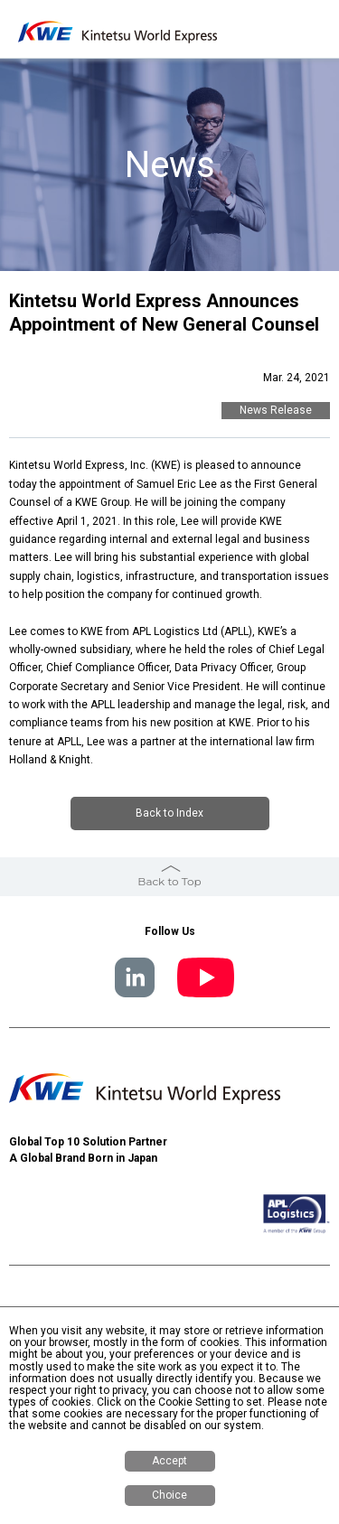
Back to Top (169, 881)
